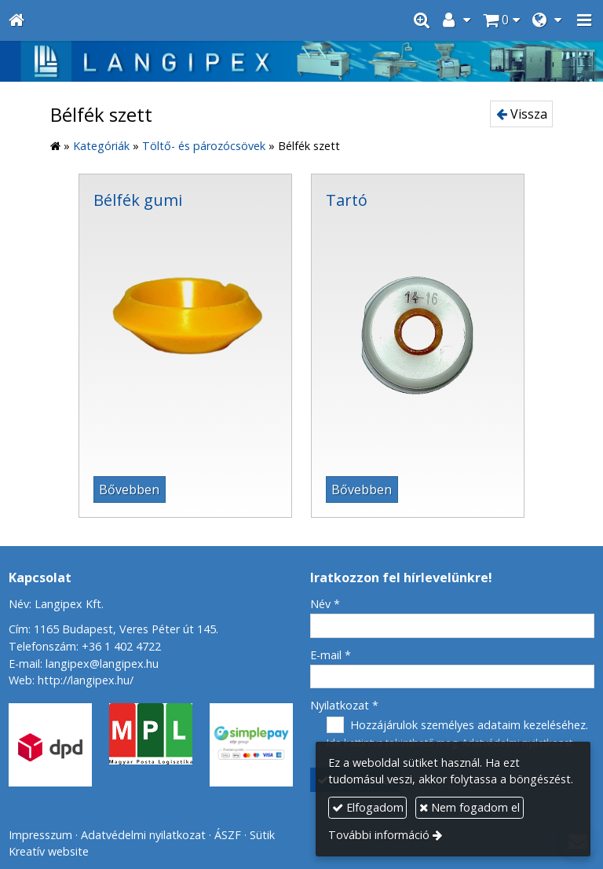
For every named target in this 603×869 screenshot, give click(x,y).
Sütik (262, 834)
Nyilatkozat (344, 705)
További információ (378, 834)
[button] (584, 20)
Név (325, 603)
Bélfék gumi (137, 200)
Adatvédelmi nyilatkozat (143, 834)
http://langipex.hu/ (85, 680)
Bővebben (129, 489)
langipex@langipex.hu (102, 663)
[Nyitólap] (16, 20)
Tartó (346, 200)
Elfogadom (368, 807)
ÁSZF (227, 834)
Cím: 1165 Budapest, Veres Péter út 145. (113, 629)
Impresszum (40, 834)
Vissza (521, 114)
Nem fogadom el (469, 807)
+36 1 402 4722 (121, 646)
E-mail (330, 654)
